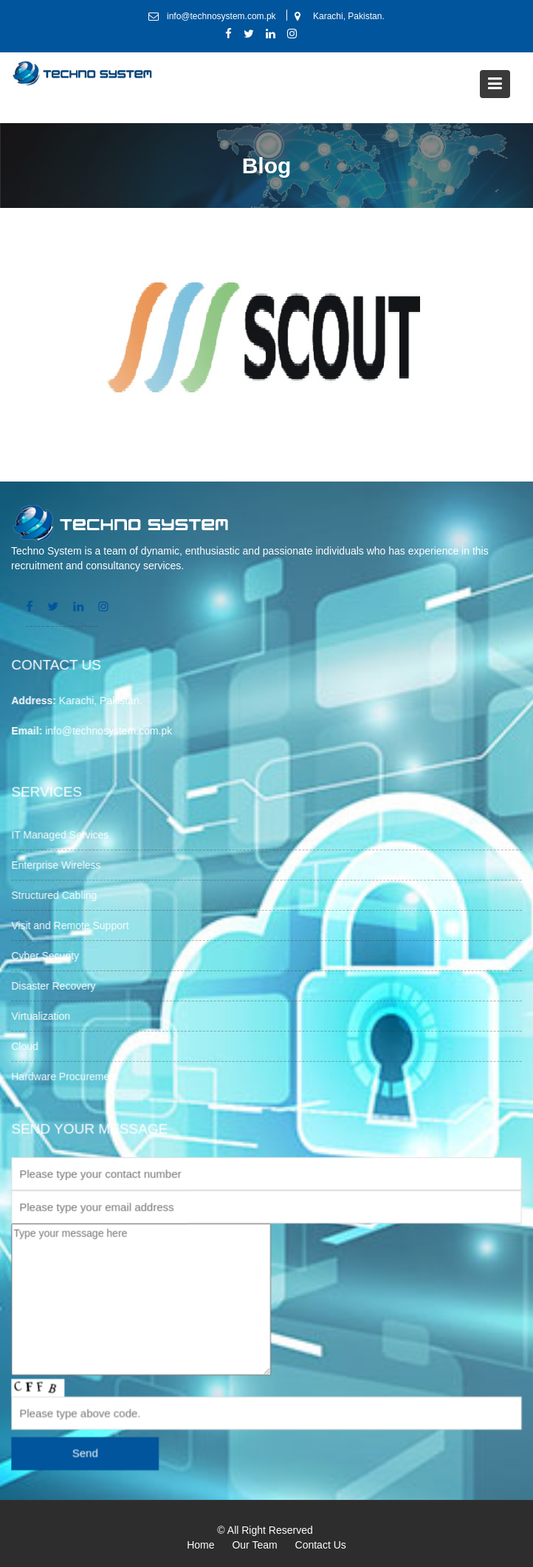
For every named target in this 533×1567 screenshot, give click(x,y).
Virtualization (45, 1015)
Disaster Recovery (57, 984)
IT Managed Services (63, 836)
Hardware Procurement (68, 1074)
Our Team (254, 1545)
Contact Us (320, 1545)
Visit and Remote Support (73, 925)
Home (200, 1545)
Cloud (29, 1044)
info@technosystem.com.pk (111, 730)
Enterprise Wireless (59, 866)
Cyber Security (49, 955)
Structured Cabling (58, 895)
